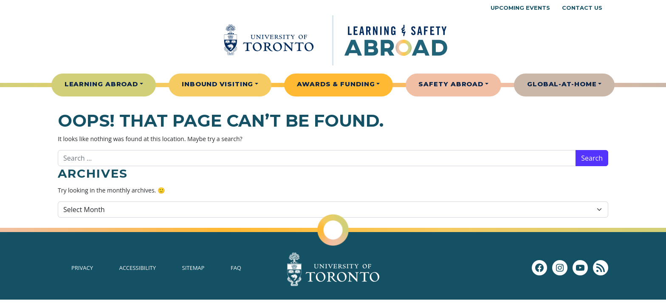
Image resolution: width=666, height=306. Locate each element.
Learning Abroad (101, 84)
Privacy (82, 268)
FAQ (236, 268)
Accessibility (137, 268)
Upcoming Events (520, 7)
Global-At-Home (562, 84)
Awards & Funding (336, 84)
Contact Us (582, 7)
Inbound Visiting (217, 84)
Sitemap (193, 268)
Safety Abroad (450, 84)
